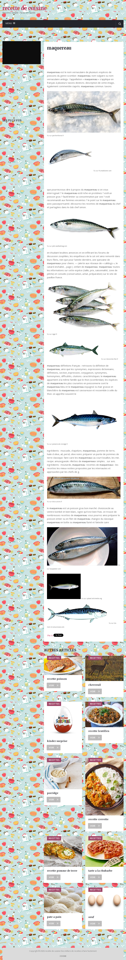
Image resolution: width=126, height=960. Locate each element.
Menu (9, 23)
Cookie (63, 956)
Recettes (60, 38)
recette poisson (57, 678)
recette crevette (98, 819)
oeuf (91, 917)
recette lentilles (98, 731)
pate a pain (54, 916)
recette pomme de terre (62, 870)
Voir (53, 685)
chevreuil (94, 684)
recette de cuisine (24, 8)
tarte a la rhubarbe (100, 870)
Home (51, 38)
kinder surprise (57, 741)
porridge (52, 793)
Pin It (50, 635)
